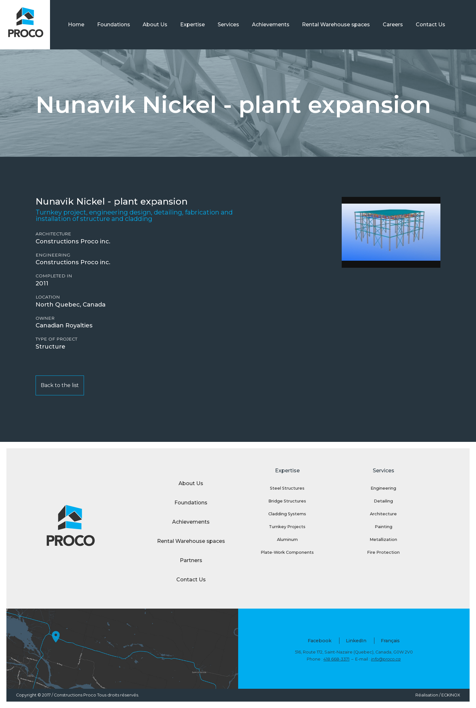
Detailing (383, 501)
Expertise (192, 24)
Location (48, 297)
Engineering (53, 255)
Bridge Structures (287, 501)
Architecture (53, 234)
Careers (393, 24)
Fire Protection (383, 552)
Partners (191, 560)
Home (76, 24)
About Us (155, 24)
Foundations (113, 24)
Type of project (56, 339)
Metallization (383, 539)
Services (228, 24)
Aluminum (287, 539)
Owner (45, 318)
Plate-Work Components (287, 552)
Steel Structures (287, 488)
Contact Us (430, 24)
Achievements (270, 24)
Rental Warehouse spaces (336, 24)
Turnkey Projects (287, 526)
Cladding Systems (287, 513)
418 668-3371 (336, 659)
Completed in (54, 276)
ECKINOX (450, 695)
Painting (383, 526)
